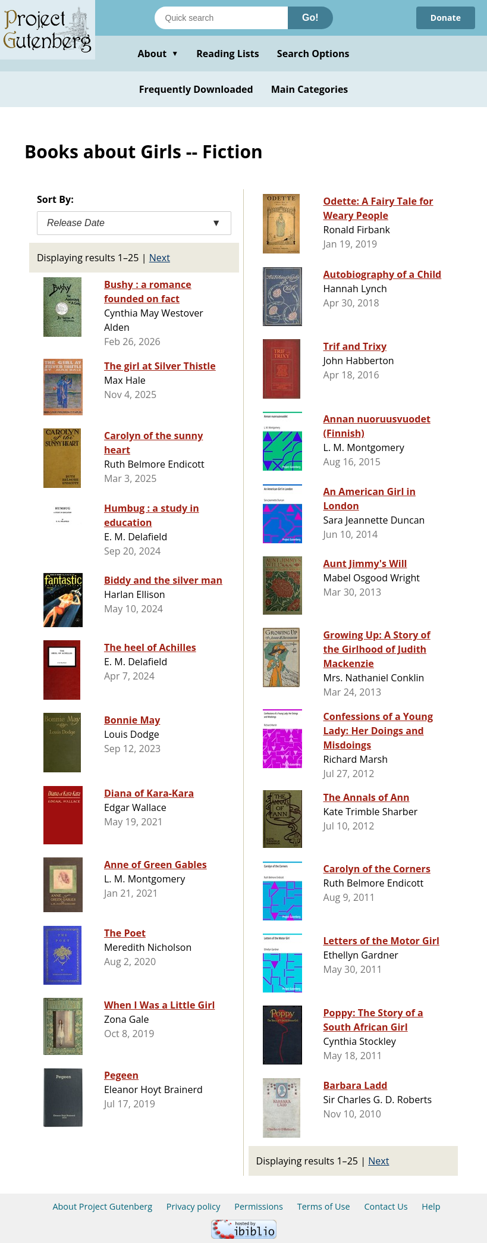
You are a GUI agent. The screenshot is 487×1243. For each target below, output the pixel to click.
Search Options (313, 53)
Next (159, 257)
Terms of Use (323, 1206)
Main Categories (309, 89)
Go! (310, 17)
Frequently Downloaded (196, 89)
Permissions (258, 1206)
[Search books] (221, 18)
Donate (446, 17)
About (157, 53)
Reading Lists (227, 53)
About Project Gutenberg (102, 1206)
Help (431, 1206)
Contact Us (385, 1206)
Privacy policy (193, 1206)
